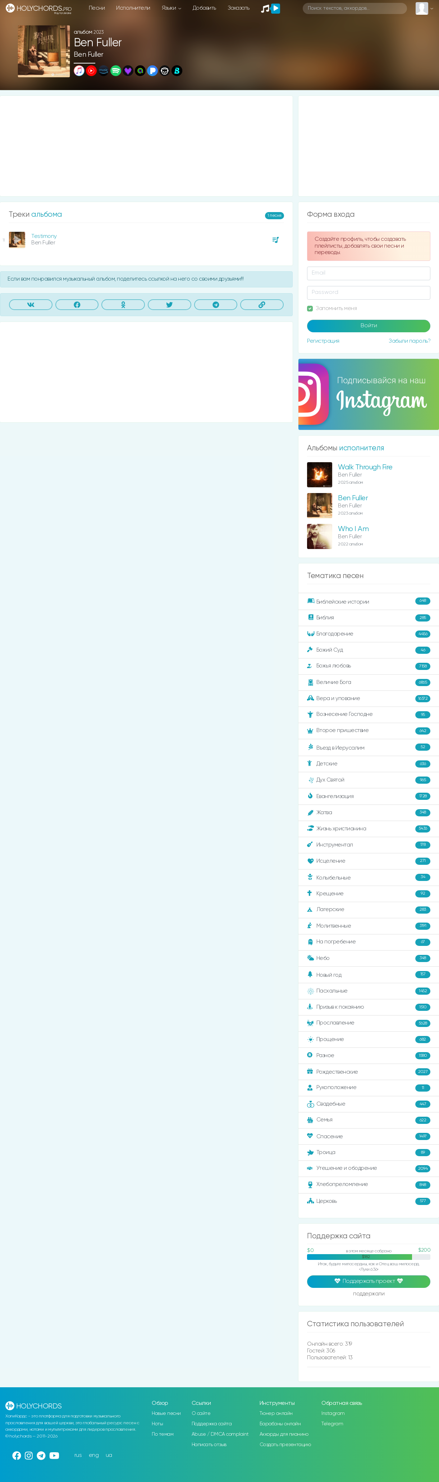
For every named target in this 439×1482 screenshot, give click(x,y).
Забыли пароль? (409, 341)
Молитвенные (368, 926)
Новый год (368, 975)
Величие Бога (368, 682)
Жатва (368, 812)
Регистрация (323, 341)
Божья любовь (368, 666)
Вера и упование (368, 698)
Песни (97, 8)
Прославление (368, 1023)
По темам (162, 1434)
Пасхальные (368, 991)
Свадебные (368, 1104)
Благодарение (368, 634)
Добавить (204, 8)
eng (94, 1455)
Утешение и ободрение (368, 1168)
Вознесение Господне (368, 714)
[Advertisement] (146, 146)
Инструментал (368, 845)
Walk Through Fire (365, 467)
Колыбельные (368, 877)
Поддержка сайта (212, 1423)
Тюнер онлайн (276, 1413)
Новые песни (166, 1413)
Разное (368, 1055)
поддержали (368, 1294)
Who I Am (353, 529)
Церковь (368, 1201)
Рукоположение (368, 1088)
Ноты (157, 1423)
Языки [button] (169, 8)
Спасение (368, 1136)
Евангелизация (368, 796)
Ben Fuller (89, 54)
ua (109, 1455)
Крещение (368, 893)
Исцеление (368, 861)
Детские (368, 764)
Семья (368, 1120)
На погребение (368, 942)
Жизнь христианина (368, 829)
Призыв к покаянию (368, 1007)
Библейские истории (368, 601)
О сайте (201, 1413)
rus (78, 1455)
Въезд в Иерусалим (368, 747)
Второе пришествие (368, 731)
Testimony (44, 236)
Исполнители (133, 8)
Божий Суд (368, 650)
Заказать (239, 8)
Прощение (368, 1039)
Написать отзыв (209, 1444)
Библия (368, 618)
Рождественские (368, 1071)
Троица (368, 1152)
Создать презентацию (285, 1444)
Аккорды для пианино (284, 1434)
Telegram (332, 1423)
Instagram (333, 1413)
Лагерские (368, 910)
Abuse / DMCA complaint (220, 1434)
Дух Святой (368, 780)
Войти (369, 326)
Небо (368, 958)
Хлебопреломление (368, 1184)
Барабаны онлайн (280, 1423)
